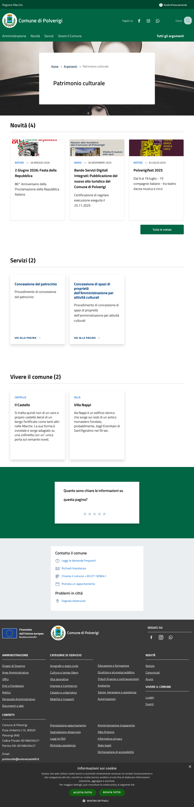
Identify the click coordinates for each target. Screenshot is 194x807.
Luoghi (150, 697)
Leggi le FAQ (58, 738)
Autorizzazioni (107, 699)
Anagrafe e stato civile (64, 666)
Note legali (104, 745)
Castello (20, 397)
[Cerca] (187, 20)
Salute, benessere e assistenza (117, 692)
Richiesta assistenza (63, 745)
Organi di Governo (13, 666)
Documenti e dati (13, 706)
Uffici (5, 679)
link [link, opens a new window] (133, 784)
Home (54, 66)
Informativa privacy (110, 738)
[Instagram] (145, 20)
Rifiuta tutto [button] (112, 792)
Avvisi (78, 162)
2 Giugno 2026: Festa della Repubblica (36, 173)
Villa (77, 397)
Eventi (150, 704)
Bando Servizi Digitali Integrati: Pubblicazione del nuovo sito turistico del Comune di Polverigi (95, 178)
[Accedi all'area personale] (173, 5)
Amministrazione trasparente (116, 725)
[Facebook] (135, 20)
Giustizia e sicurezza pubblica (116, 672)
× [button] (189, 766)
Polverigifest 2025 (148, 170)
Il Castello (22, 405)
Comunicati (153, 672)
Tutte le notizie (162, 229)
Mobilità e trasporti (62, 699)
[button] (97, 801)
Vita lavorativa (59, 679)
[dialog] (97, 785)
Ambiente (104, 685)
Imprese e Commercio (63, 686)
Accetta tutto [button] (82, 792)
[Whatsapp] (154, 20)
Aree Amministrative (15, 672)
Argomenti (70, 66)
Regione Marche (12, 5)
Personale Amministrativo (18, 699)
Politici (6, 692)
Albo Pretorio (106, 732)
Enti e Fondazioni (13, 686)
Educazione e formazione (113, 665)
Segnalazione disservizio (65, 732)
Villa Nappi (82, 405)
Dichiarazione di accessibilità (116, 752)
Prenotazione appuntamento (68, 725)
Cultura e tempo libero (64, 672)
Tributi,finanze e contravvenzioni (118, 679)
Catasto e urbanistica (63, 692)
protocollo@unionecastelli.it (20, 759)
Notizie (19, 162)
